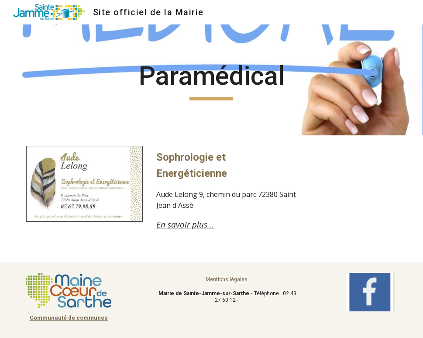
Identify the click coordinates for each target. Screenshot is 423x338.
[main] (211, 80)
